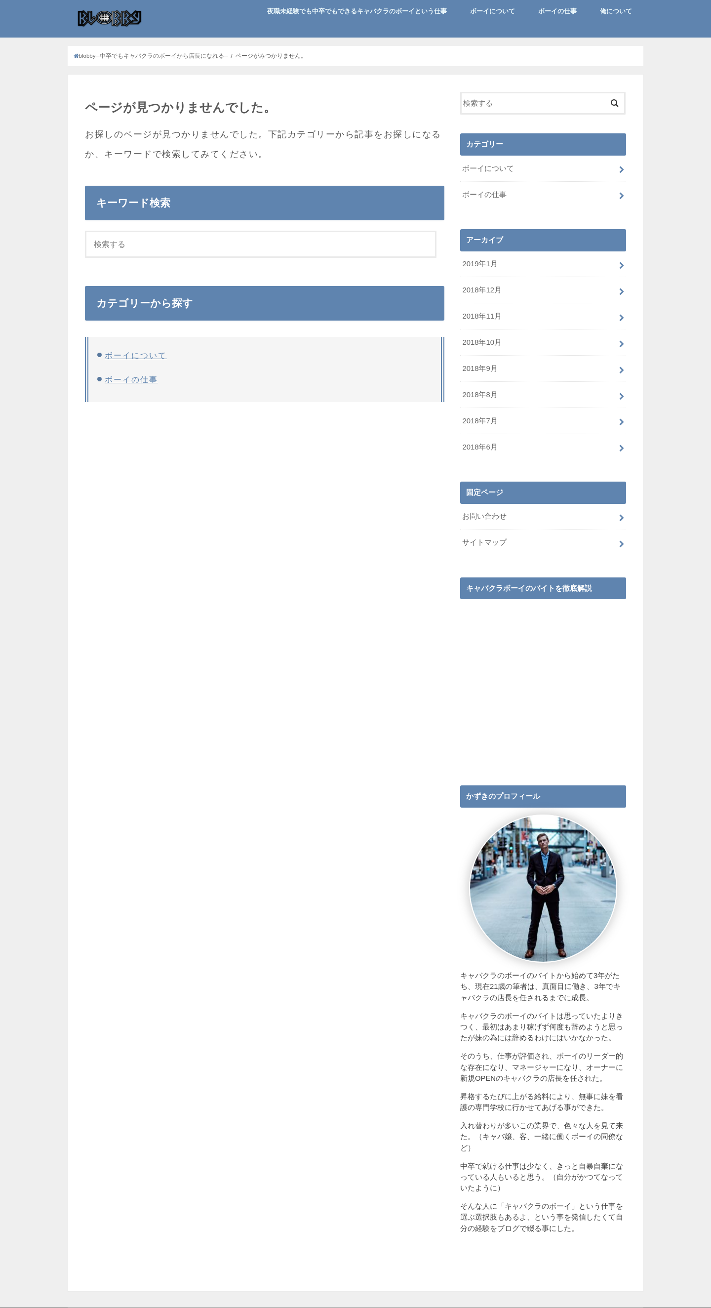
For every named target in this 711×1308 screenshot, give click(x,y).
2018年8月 (479, 395)
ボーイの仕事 (557, 11)
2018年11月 (481, 316)
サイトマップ (484, 542)
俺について (616, 11)
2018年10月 (481, 342)
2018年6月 (479, 447)
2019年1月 (479, 264)
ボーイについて (492, 11)
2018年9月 (479, 368)
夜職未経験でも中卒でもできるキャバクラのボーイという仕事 (357, 11)
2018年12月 (481, 290)
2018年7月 (479, 421)
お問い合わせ (484, 516)
